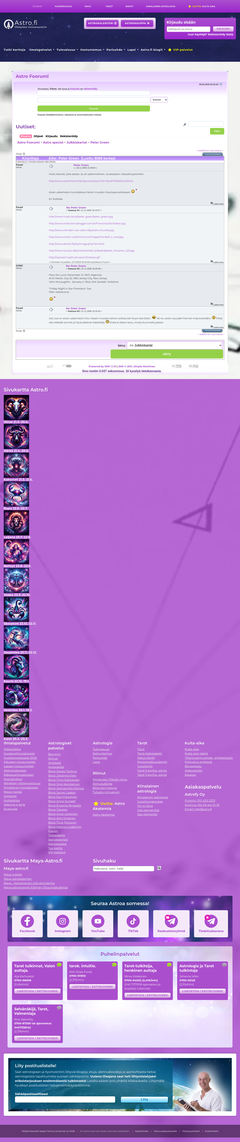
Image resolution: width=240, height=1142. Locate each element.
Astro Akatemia (104, 814)
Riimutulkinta (102, 784)
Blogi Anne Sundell (62, 801)
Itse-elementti (147, 814)
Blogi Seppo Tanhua (62, 771)
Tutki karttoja (15, 49)
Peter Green (99, 142)
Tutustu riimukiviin (106, 792)
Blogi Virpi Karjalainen (64, 784)
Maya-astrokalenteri (18, 879)
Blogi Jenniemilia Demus (66, 788)
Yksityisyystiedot (191, 1131)
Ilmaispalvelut (40, 49)
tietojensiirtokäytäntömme (70, 1085)
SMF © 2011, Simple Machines (136, 366)
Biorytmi (54, 754)
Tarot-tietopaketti (149, 753)
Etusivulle (11, 809)
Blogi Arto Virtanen (61, 818)
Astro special (53, 142)
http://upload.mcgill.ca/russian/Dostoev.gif (74, 257)
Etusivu (37, 6)
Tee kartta (55, 848)
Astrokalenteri (102, 23)
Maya (88, 6)
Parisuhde (114, 49)
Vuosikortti (145, 766)
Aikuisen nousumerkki (20, 762)
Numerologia (63, 6)
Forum (53, 831)
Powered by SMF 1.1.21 (102, 366)
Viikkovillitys (12, 749)
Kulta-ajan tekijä (196, 753)
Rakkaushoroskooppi (19, 775)
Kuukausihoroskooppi (19, 753)
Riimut (129, 6)
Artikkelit (10, 796)
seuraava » (216, 150)
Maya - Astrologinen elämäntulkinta (29, 883)
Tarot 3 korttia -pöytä (152, 775)
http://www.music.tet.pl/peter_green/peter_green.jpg (81, 216)
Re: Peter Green (76, 207)
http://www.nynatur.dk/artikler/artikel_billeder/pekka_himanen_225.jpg (91, 250)
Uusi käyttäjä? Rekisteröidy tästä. (211, 34)
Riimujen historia (105, 788)
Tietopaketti (56, 835)
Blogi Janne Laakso (62, 792)
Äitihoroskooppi (15, 770)
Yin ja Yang (145, 806)
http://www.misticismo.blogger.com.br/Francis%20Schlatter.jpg (87, 223)
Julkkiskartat (77, 142)
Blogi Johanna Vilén (62, 775)
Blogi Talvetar (58, 809)
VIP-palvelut (180, 49)
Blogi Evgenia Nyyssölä (64, 805)
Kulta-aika (201, 6)
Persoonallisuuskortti (152, 762)
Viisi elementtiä (148, 810)
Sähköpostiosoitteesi (31, 1094)
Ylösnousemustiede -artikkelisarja (209, 758)
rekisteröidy (90, 89)
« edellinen (203, 150)
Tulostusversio (213, 154)
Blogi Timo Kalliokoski (63, 780)
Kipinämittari (13, 779)
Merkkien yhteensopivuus (22, 783)
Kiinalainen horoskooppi (21, 787)
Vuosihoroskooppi (150, 801)
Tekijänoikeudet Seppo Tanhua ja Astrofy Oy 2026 (48, 1131)
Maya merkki (13, 792)
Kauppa (190, 775)
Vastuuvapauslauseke (165, 1131)
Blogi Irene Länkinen (63, 814)
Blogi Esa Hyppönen (62, 797)
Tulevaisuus (66, 49)
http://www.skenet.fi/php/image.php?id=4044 (76, 243)
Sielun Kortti (146, 758)
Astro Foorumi (32, 76)
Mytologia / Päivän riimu (110, 779)
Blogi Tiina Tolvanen (62, 822)
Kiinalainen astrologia (160, 6)
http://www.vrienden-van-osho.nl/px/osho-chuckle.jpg (81, 230)
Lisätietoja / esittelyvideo (37, 991)
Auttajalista (12, 800)
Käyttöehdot (141, 1131)
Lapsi (132, 49)
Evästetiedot (211, 1131)
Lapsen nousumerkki (19, 766)
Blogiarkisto (193, 766)
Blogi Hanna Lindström (64, 827)
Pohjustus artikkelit (198, 762)
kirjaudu (75, 89)
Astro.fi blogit (152, 49)
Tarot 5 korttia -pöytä (152, 770)
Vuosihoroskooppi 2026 (20, 758)
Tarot (109, 6)
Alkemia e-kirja (14, 804)
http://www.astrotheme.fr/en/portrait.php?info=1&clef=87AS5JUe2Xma (91, 180)
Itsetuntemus (91, 49)
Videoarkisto (193, 770)
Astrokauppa (137, 23)
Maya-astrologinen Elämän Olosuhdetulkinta (36, 887)
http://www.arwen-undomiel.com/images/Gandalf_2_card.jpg (86, 236)
